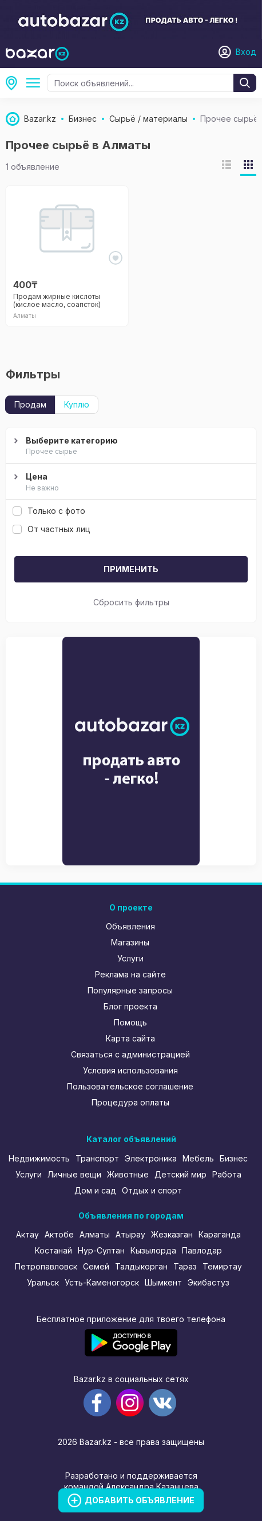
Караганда (220, 1234)
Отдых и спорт (152, 1190)
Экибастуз (208, 1282)
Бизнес (234, 1158)
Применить (131, 569)
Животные (128, 1174)
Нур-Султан (101, 1250)
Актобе (59, 1234)
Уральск (43, 1282)
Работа (226, 1174)
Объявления (130, 926)
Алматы (15, 83)
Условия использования (130, 1070)
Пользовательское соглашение (130, 1086)
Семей (96, 1266)
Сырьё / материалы (35, 83)
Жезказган (172, 1234)
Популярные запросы (130, 990)
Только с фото (49, 511)
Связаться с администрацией (130, 1054)
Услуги (130, 958)
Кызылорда (153, 1250)
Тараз (185, 1266)
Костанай (53, 1250)
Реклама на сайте (130, 974)
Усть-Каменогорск (102, 1282)
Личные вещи (74, 1174)
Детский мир (180, 1174)
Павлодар (202, 1250)
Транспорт (97, 1158)
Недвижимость (39, 1158)
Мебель (198, 1158)
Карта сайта (130, 1038)
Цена (129, 482)
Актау (27, 1234)
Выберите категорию (129, 446)
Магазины (130, 942)
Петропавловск (46, 1266)
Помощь (130, 1022)
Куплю (76, 404)
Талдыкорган (141, 1266)
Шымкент (163, 1282)
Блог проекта (130, 1006)
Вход (246, 52)
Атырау (130, 1234)
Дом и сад (95, 1190)
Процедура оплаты (130, 1102)
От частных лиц (51, 529)
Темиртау (222, 1266)
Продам (30, 404)
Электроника (151, 1158)
